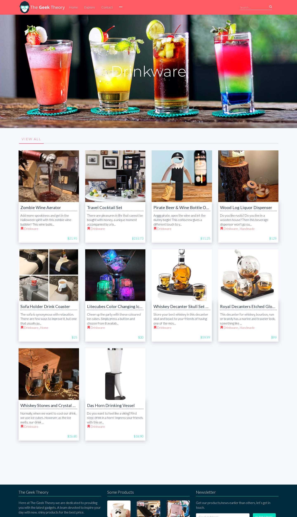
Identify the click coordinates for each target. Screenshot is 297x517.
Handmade (247, 229)
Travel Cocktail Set (104, 207)
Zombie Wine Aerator (40, 207)
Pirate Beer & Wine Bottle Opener (185, 207)
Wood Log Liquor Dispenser (246, 207)
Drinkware (31, 229)
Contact (107, 7)
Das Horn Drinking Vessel (111, 405)
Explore (89, 7)
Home (73, 7)
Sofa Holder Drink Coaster (45, 306)
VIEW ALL (31, 139)
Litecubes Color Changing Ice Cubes (120, 306)
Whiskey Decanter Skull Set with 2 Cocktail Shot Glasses (205, 306)
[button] (120, 7)
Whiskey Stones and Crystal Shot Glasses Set (61, 405)
